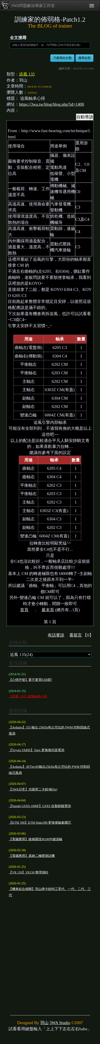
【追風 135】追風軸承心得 (28, 696)
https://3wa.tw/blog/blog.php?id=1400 (51, 104)
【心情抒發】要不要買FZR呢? (30, 680)
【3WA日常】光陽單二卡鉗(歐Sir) (33, 789)
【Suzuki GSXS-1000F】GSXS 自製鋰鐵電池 (40, 806)
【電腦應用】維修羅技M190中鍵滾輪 (35, 839)
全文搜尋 (18, 37)
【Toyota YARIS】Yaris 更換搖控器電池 (36, 750)
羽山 (44, 1022)
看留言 (75, 635)
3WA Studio (59, 1022)
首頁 (24, 609)
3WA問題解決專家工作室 (28, 5)
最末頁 (48, 609)
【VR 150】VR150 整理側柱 (28, 872)
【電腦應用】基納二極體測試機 (32, 856)
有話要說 (56, 635)
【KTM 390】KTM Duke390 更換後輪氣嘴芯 (40, 822)
